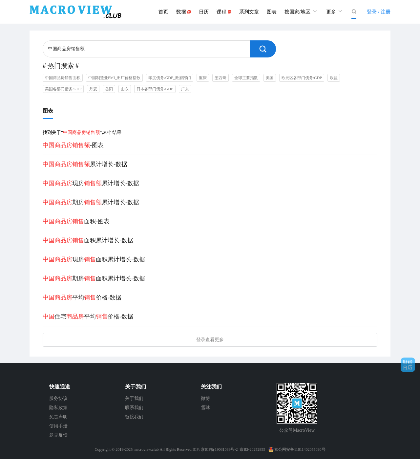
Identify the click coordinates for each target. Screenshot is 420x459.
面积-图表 (76, 221)
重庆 (203, 78)
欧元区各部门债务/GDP (302, 78)
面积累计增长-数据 (88, 240)
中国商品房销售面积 (62, 78)
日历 (204, 11)
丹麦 (93, 89)
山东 (125, 89)
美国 (270, 78)
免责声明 (58, 416)
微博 (205, 398)
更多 (335, 11)
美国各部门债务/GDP (63, 89)
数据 (183, 11)
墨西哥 (220, 78)
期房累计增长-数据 (91, 202)
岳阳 (109, 89)
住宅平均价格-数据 (88, 316)
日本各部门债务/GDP (154, 89)
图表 (272, 11)
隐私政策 (58, 407)
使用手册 (58, 426)
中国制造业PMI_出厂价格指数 (114, 78)
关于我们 (134, 398)
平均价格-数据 (82, 297)
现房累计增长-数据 (91, 183)
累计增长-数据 (85, 164)
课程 (224, 11)
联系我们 (134, 407)
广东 (185, 89)
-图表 (73, 145)
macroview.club (146, 449)
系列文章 (249, 11)
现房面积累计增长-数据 (94, 259)
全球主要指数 (246, 78)
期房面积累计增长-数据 (94, 278)
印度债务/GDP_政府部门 (169, 78)
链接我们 (134, 416)
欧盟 (334, 78)
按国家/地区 (301, 11)
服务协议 (58, 398)
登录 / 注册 (378, 11)
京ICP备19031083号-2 (219, 449)
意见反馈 (58, 435)
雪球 (205, 407)
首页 (163, 11)
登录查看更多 (210, 339)
